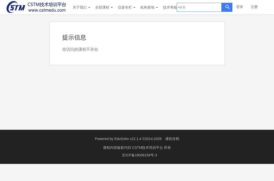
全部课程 (104, 7)
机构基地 (149, 7)
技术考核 (171, 7)
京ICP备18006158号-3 (139, 155)
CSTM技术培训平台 (148, 148)
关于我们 (81, 7)
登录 (239, 7)
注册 (254, 7)
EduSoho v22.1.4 (127, 139)
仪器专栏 (126, 7)
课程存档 (172, 139)
